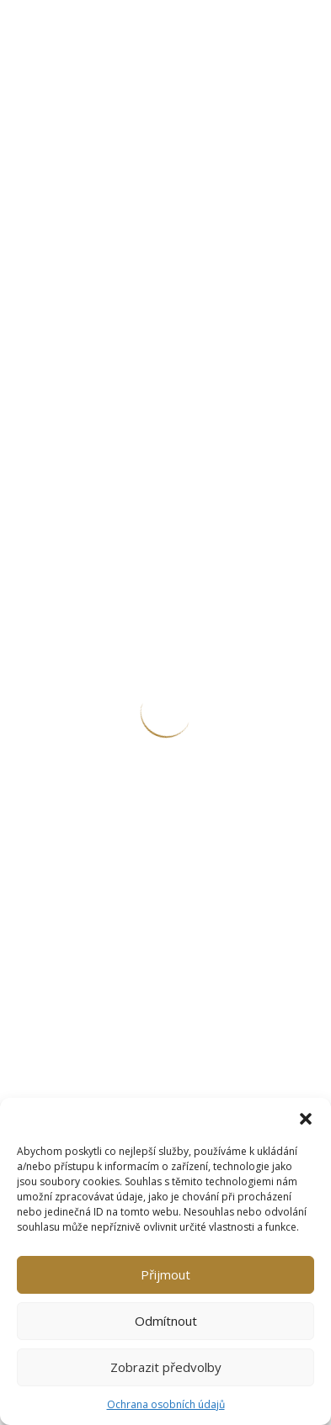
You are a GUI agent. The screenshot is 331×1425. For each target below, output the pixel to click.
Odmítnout (166, 1320)
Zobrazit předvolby (166, 1367)
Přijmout (165, 1274)
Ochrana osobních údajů (166, 1404)
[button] (305, 1118)
